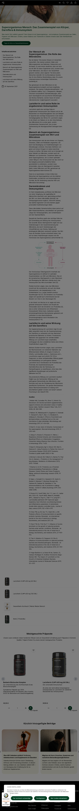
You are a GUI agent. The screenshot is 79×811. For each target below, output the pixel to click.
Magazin (31, 802)
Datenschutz (72, 809)
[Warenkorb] (75, 2)
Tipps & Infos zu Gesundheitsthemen (16, 43)
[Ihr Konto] (71, 2)
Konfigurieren (40, 798)
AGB (69, 805)
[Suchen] (63, 2)
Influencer (44, 805)
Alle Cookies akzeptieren (59, 798)
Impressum (71, 802)
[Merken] (33, 650)
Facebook (57, 809)
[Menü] (59, 2)
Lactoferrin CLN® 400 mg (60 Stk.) (56, 682)
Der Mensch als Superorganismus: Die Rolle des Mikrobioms (11, 57)
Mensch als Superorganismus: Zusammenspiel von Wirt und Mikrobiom (12, 69)
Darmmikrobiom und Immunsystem (9, 75)
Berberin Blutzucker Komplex (14, 682)
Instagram (57, 805)
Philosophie (45, 808)
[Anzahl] (17, 708)
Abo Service (32, 805)
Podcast (57, 802)
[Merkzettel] (67, 2)
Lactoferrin (32, 109)
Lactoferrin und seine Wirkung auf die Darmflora (12, 80)
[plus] (26, 708)
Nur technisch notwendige (21, 798)
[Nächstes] (77, 679)
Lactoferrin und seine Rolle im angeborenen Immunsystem (12, 63)
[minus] (9, 708)
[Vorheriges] (2, 679)
